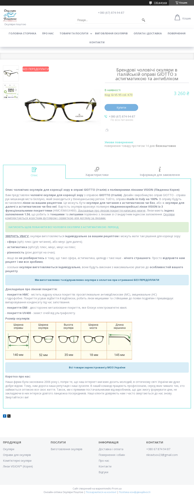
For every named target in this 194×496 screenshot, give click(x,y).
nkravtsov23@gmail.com (162, 455)
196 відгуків (160, 2)
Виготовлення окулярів (66, 449)
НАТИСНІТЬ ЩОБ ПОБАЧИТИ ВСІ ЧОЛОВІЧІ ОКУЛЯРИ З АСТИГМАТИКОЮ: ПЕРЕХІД (64, 227)
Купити (121, 107)
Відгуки (103, 472)
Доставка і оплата (111, 449)
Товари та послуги (74, 33)
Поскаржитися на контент (101, 492)
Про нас (48, 33)
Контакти (97, 42)
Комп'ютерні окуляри (17, 460)
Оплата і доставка (148, 33)
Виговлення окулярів (111, 33)
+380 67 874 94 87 (158, 449)
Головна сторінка (22, 33)
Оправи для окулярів (17, 455)
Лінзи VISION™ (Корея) (18, 466)
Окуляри (8, 449)
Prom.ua (117, 488)
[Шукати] (143, 20)
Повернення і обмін (112, 455)
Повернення (176, 33)
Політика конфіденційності (134, 492)
